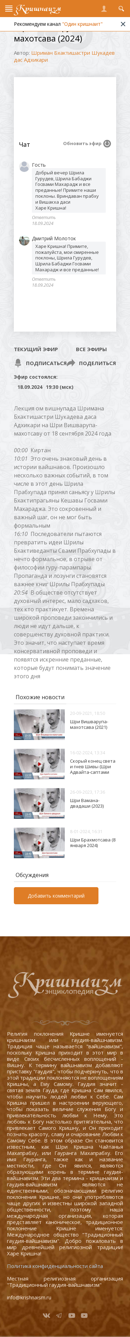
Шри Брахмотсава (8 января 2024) (92, 842)
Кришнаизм (38, 8)
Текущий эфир (36, 349)
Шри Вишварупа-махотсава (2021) (89, 724)
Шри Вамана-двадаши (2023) (87, 803)
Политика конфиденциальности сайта (55, 1265)
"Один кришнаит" (86, 24)
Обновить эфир (82, 143)
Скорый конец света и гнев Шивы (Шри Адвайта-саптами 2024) (92, 769)
